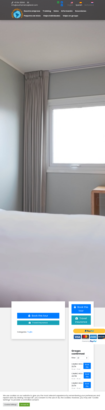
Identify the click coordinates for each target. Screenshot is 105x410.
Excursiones (80, 11)
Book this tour (38, 315)
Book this (87, 365)
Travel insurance (38, 322)
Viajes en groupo (70, 16)
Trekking (47, 11)
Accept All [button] (24, 404)
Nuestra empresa (32, 11)
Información (67, 11)
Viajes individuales (51, 16)
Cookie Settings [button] (10, 404)
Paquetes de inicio (32, 16)
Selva (56, 11)
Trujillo (29, 332)
